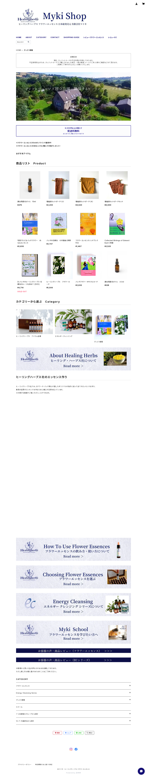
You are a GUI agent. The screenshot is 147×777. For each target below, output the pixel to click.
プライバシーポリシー (24, 764)
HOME (18, 37)
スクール (19, 707)
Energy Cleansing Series (26, 693)
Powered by (73, 773)
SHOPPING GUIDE (71, 37)
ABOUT (29, 37)
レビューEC (112, 37)
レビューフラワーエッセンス (93, 37)
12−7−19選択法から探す (25, 721)
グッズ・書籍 (20, 700)
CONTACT (55, 37)
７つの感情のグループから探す (27, 714)
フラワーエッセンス (23, 686)
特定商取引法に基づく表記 (43, 764)
